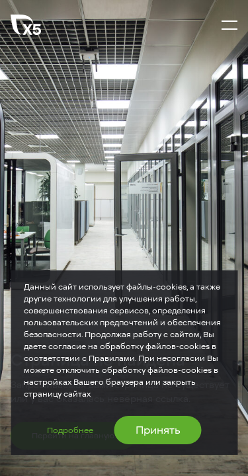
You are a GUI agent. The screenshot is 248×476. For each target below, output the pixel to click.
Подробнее (70, 430)
